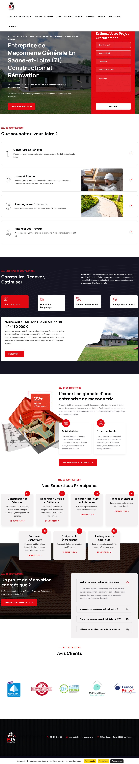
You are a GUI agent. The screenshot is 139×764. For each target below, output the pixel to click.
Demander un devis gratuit (19, 602)
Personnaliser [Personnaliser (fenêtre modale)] (117, 761)
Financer (90, 17)
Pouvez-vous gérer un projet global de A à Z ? (100, 619)
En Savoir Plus (17, 521)
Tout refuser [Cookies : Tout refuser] (103, 761)
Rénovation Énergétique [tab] (46, 303)
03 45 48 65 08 (54, 737)
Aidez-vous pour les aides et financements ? (100, 629)
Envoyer (113, 106)
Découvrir (14, 354)
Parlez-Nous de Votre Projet (78, 462)
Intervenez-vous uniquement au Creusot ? (99, 609)
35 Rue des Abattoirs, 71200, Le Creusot (115, 737)
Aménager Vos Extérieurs (68, 17)
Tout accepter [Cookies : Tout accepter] (90, 761)
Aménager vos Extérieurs (30, 204)
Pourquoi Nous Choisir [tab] (124, 301)
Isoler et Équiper (43, 17)
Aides (100, 17)
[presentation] (112, 99)
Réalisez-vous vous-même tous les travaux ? (100, 582)
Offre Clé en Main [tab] (12, 301)
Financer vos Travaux (28, 228)
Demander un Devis (22, 106)
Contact (13, 26)
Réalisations (115, 17)
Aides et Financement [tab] (87, 301)
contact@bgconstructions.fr (79, 737)
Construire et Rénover (18, 17)
